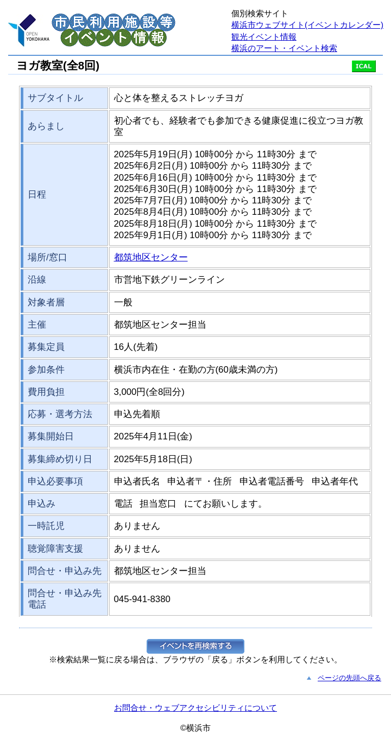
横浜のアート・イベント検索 (284, 48)
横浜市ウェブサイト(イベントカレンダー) (307, 24)
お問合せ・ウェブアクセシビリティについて (195, 707)
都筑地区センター (151, 257)
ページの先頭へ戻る (349, 678)
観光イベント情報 (264, 36)
